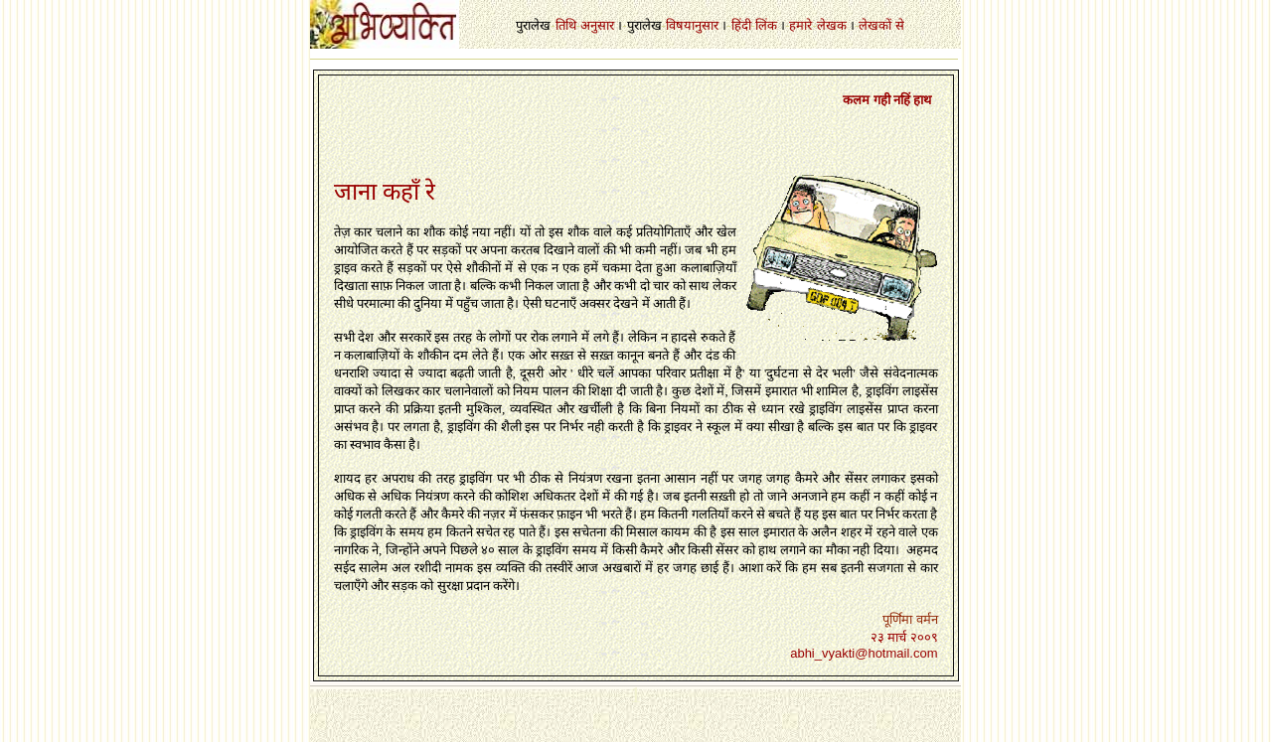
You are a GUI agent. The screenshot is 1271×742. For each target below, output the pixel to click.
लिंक (766, 25)
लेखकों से (881, 25)
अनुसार (597, 25)
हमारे (800, 25)
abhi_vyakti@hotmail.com (863, 653)
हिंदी (741, 25)
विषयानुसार (692, 25)
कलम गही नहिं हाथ (887, 99)
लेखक (832, 25)
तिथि (566, 25)
